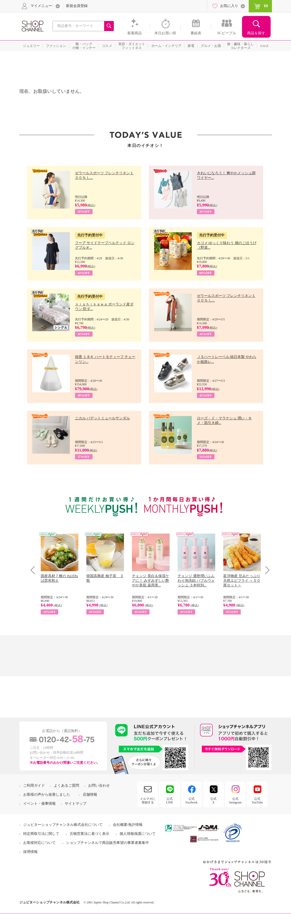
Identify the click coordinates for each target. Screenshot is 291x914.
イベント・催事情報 (39, 803)
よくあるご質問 (66, 785)
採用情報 (30, 852)
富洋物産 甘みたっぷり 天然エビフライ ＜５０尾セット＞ (241, 580)
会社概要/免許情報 (128, 825)
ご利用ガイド (34, 785)
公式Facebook (192, 800)
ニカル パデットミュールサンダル (102, 418)
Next (265, 570)
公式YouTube (257, 800)
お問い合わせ (99, 785)
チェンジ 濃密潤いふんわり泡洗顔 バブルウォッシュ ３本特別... (196, 580)
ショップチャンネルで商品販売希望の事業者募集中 (107, 843)
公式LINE (169, 800)
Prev (34, 570)
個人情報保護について (138, 834)
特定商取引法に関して (41, 834)
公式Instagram (235, 800)
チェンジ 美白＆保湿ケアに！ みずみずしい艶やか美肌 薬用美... (150, 580)
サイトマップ (75, 803)
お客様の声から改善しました (46, 794)
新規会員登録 (77, 6)
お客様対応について (39, 843)
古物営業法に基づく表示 (89, 834)
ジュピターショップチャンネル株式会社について (63, 825)
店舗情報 (90, 794)
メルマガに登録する (147, 800)
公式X (213, 800)
